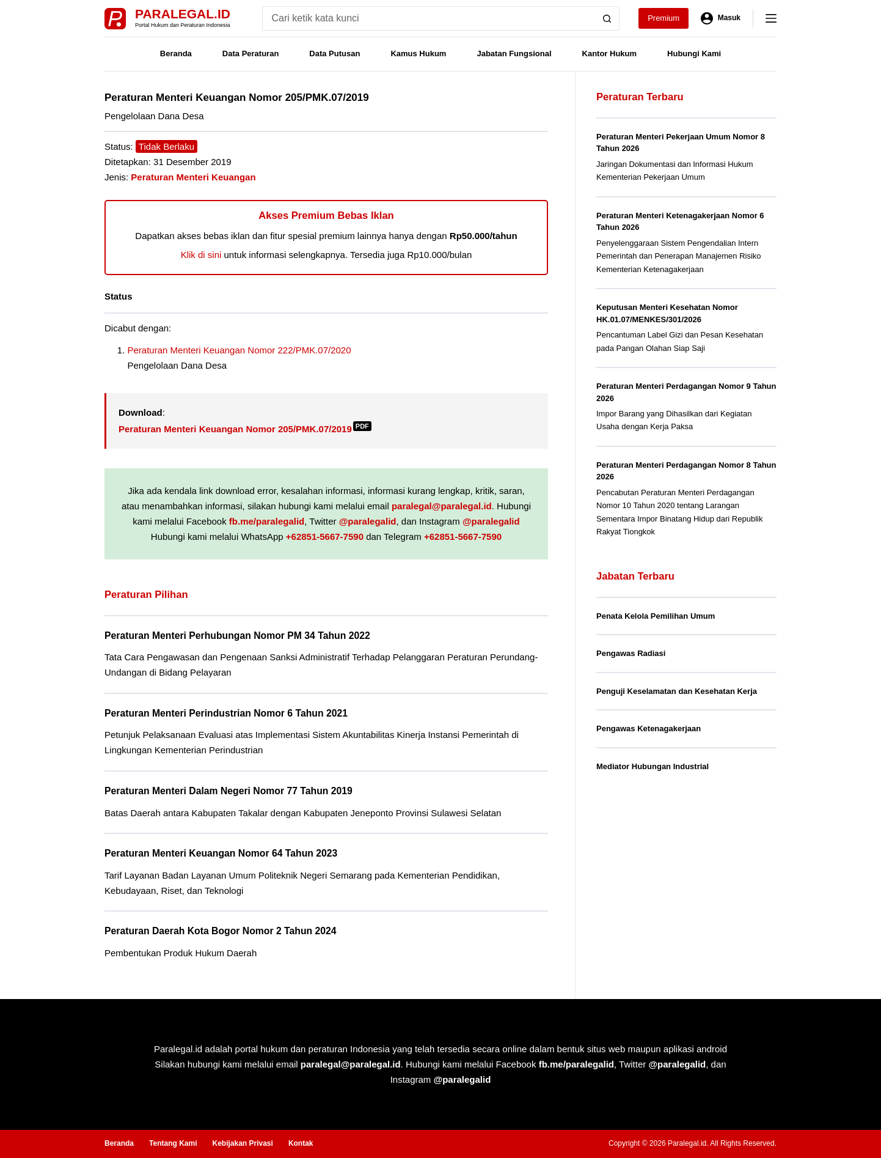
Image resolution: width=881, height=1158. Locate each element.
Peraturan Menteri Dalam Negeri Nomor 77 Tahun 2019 (228, 791)
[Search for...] (428, 18)
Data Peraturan (250, 53)
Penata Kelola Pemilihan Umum (655, 616)
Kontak (300, 1143)
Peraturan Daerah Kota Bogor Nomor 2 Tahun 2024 (220, 931)
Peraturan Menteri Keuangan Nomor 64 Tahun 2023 (220, 853)
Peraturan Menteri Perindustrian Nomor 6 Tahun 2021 (226, 713)
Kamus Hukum (418, 53)
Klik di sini (201, 254)
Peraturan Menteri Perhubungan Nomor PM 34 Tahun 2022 (237, 635)
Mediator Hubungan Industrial (652, 766)
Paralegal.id (182, 14)
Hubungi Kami (694, 53)
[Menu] (771, 18)
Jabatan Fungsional (514, 53)
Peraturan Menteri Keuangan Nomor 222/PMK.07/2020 (239, 350)
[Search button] (607, 18)
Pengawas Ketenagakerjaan (648, 728)
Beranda (176, 53)
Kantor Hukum (609, 53)
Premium (663, 18)
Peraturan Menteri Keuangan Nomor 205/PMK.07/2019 (245, 429)
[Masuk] (720, 18)
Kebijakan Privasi (242, 1143)
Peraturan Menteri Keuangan (193, 177)
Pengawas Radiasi (630, 653)
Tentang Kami (173, 1143)
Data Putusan (334, 53)
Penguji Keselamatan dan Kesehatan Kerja (676, 691)
